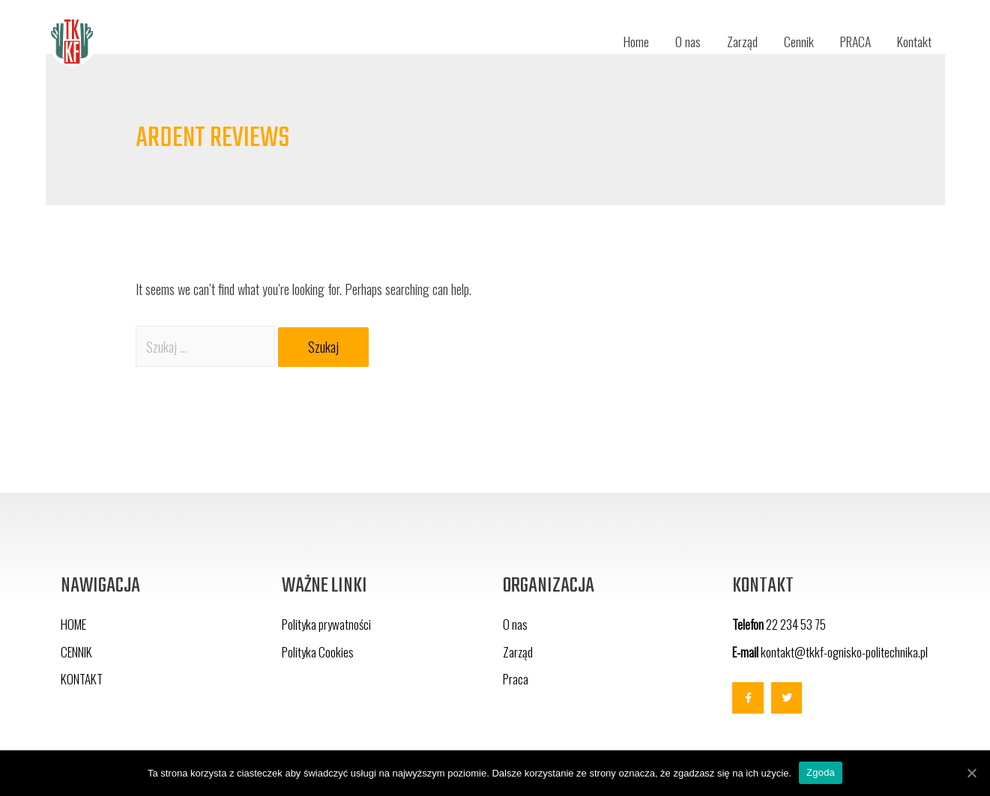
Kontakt (914, 41)
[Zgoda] (971, 772)
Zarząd (734, 41)
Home (627, 41)
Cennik (792, 41)
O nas (679, 41)
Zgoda (820, 772)
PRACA (851, 41)
